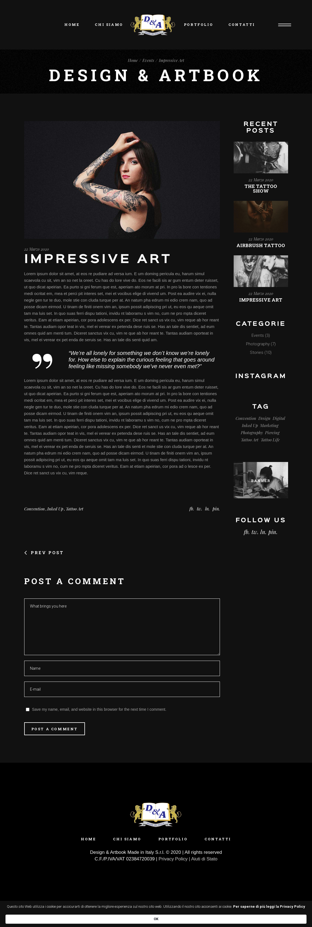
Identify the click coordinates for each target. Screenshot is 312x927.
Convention (34, 509)
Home (88, 838)
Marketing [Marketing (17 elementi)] (269, 425)
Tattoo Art (74, 509)
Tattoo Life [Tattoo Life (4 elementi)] (270, 439)
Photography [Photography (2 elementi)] (252, 432)
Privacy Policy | (175, 859)
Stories (256, 352)
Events (148, 60)
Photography (258, 343)
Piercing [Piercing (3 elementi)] (272, 432)
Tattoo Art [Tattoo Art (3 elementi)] (249, 439)
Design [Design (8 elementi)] (264, 418)
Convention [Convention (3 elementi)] (246, 418)
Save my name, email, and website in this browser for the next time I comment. (99, 709)
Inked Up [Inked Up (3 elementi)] (250, 425)
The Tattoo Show (260, 188)
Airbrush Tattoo (260, 245)
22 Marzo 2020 (36, 249)
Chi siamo (127, 838)
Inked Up (55, 509)
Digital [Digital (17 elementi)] (279, 418)
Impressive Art (260, 300)
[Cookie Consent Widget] (156, 916)
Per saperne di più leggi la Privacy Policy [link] (68, 919)
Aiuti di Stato (204, 859)
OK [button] (272, 916)
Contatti (218, 838)
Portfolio (172, 838)
